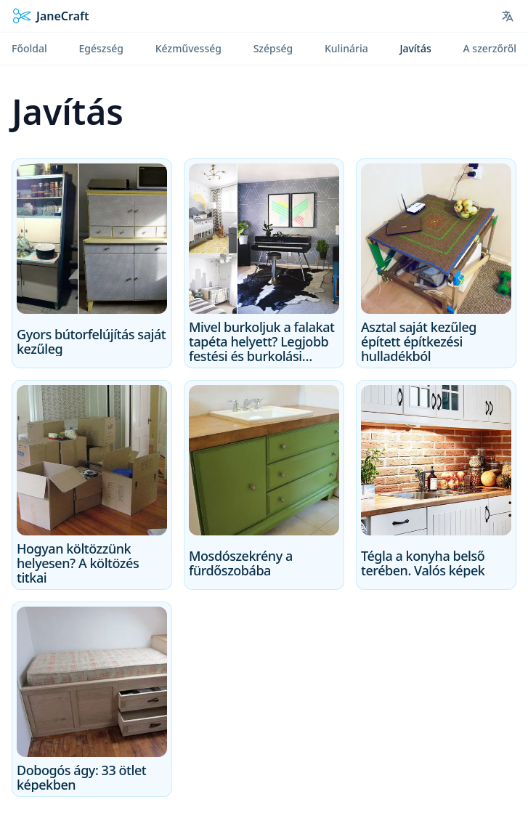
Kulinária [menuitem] (346, 48)
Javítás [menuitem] (415, 48)
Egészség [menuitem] (100, 48)
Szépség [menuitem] (273, 48)
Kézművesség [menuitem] (188, 48)
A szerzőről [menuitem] (489, 48)
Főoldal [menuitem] (29, 48)
